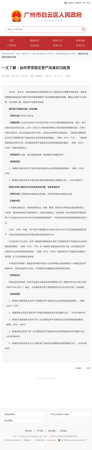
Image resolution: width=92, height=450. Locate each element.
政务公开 (26, 54)
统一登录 (86, 3)
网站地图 (51, 431)
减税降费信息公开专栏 (66, 54)
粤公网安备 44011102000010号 (73, 440)
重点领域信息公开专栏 (43, 54)
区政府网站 (8, 421)
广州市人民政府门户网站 (59, 414)
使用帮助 (28, 431)
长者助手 (78, 3)
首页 (18, 54)
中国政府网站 (9, 414)
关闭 (88, 368)
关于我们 (40, 431)
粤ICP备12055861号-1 (14, 440)
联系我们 (63, 431)
